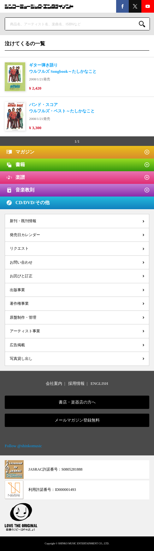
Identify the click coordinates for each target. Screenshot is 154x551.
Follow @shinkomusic (23, 445)
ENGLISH (99, 383)
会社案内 (54, 383)
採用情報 (76, 383)
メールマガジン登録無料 (77, 420)
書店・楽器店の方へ (77, 402)
